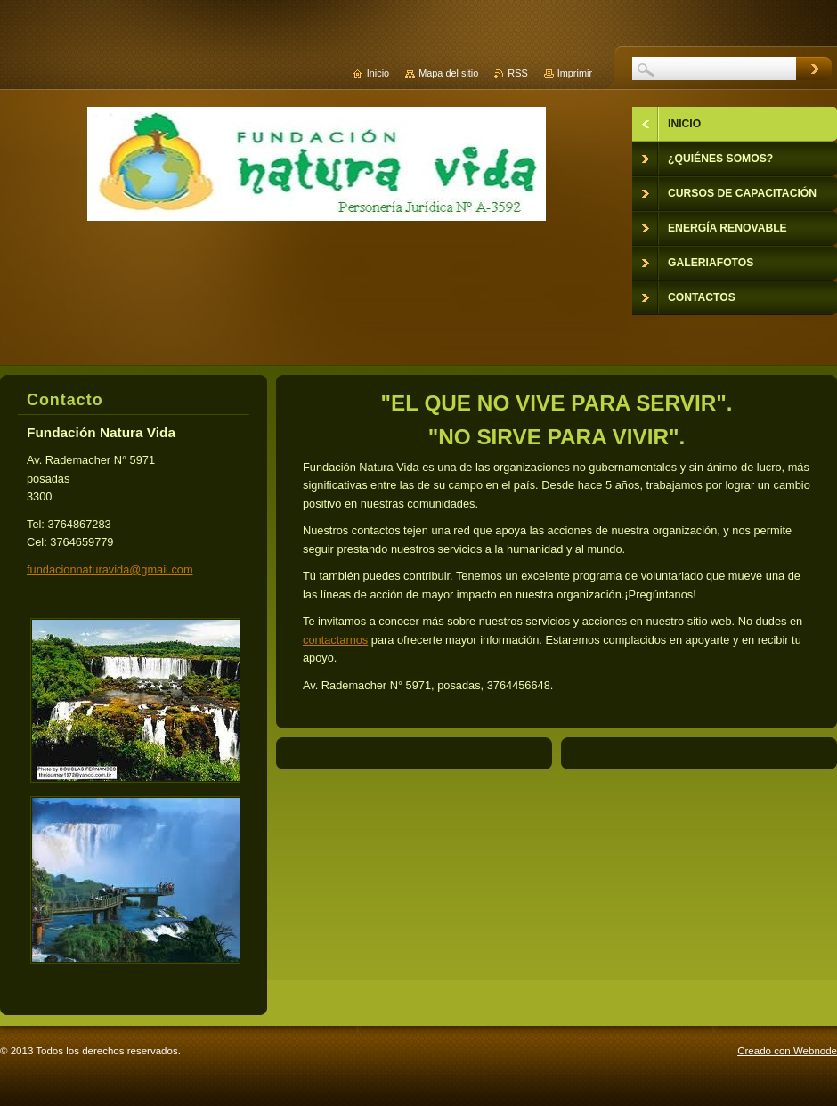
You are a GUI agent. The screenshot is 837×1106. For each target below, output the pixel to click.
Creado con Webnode (787, 1050)
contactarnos (335, 640)
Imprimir (574, 73)
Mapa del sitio (448, 73)
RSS (517, 73)
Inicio (378, 73)
